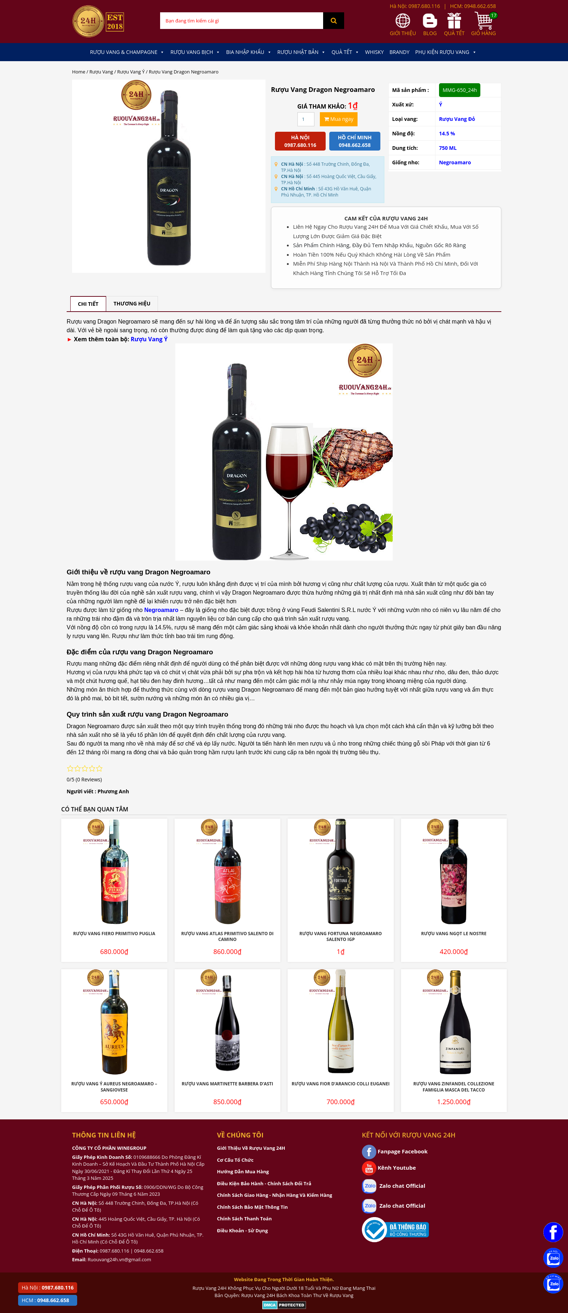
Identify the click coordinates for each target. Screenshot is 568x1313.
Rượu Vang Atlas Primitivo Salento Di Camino (227, 936)
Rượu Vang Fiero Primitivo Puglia (114, 933)
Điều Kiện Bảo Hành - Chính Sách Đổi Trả (264, 1183)
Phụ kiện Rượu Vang (445, 52)
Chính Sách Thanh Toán (244, 1218)
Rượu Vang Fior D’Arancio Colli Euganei (340, 1084)
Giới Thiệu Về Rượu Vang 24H (251, 1148)
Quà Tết (345, 52)
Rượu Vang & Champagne (127, 52)
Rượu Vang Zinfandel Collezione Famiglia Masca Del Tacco (453, 1087)
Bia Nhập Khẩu (248, 52)
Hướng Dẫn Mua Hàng (243, 1171)
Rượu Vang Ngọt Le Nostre (453, 933)
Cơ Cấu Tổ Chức (235, 1160)
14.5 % (447, 133)
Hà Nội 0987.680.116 (300, 141)
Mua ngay (338, 118)
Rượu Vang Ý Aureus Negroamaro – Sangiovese (114, 1087)
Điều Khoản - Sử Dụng (242, 1230)
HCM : (45, 1300)
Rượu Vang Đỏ (457, 118)
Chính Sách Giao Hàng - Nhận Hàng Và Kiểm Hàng (274, 1195)
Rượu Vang (101, 71)
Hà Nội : (48, 1287)
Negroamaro (455, 162)
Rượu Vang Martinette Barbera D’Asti (227, 1084)
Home (78, 71)
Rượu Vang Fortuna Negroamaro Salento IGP (341, 936)
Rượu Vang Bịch (195, 52)
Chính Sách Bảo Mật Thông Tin (252, 1207)
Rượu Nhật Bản (301, 52)
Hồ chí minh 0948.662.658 (355, 141)
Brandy (399, 51)
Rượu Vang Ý (131, 71)
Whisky (374, 51)
